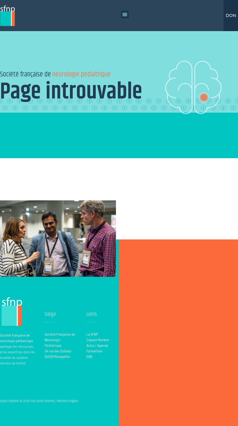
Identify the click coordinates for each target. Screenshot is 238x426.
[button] (125, 14)
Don (231, 15)
